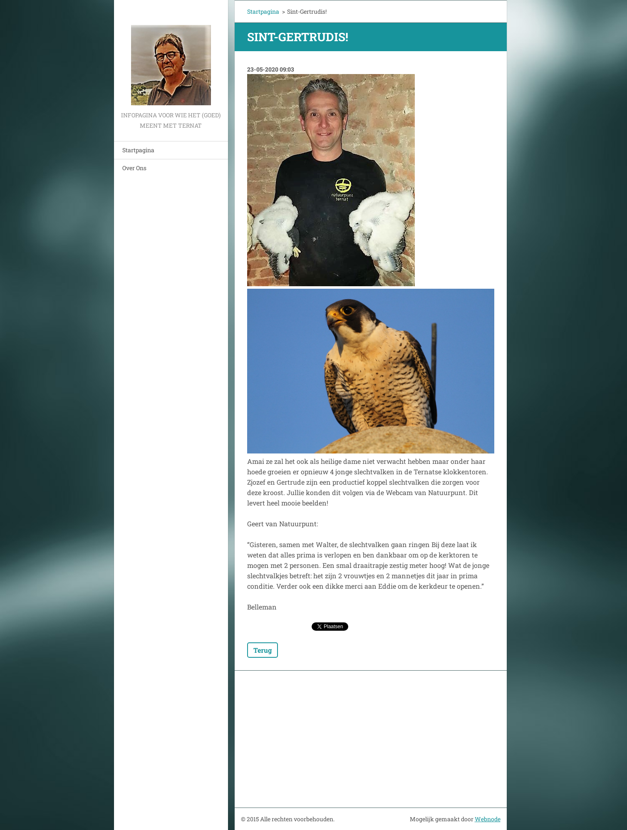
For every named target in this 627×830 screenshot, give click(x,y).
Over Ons (134, 168)
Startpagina (138, 150)
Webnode (488, 819)
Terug (262, 650)
